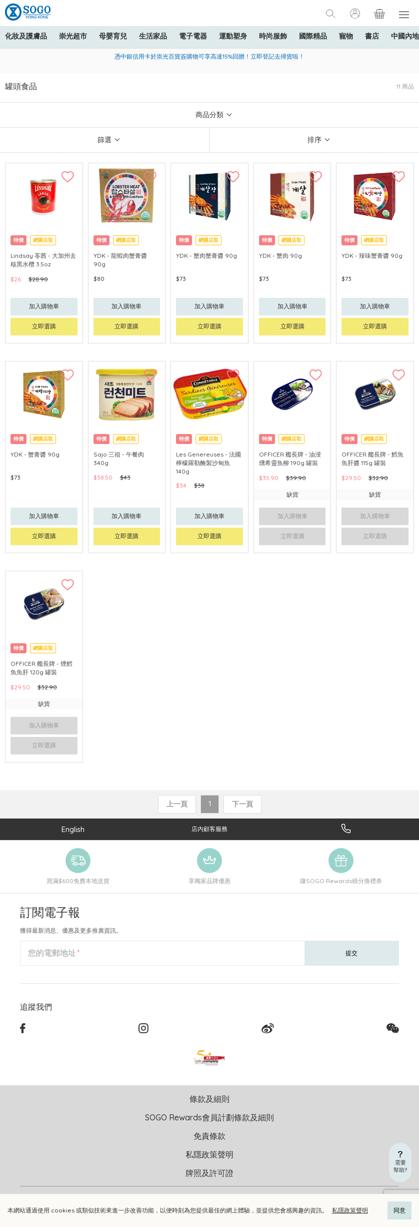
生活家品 (153, 36)
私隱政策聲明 (350, 1210)
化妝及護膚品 (26, 36)
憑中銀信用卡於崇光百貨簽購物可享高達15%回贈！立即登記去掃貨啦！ (209, 56)
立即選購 (44, 326)
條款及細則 (210, 1099)
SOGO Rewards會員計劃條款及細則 (209, 1117)
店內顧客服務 (210, 829)
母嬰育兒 (113, 36)
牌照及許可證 (210, 1173)
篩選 (105, 139)
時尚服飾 (273, 36)
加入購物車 (44, 306)
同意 (400, 1210)
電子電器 (193, 36)
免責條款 (210, 1136)
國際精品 (313, 36)
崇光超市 (73, 36)
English (73, 829)
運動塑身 (233, 36)
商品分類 (210, 114)
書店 (372, 36)
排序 (315, 139)
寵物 (346, 36)
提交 (352, 953)
